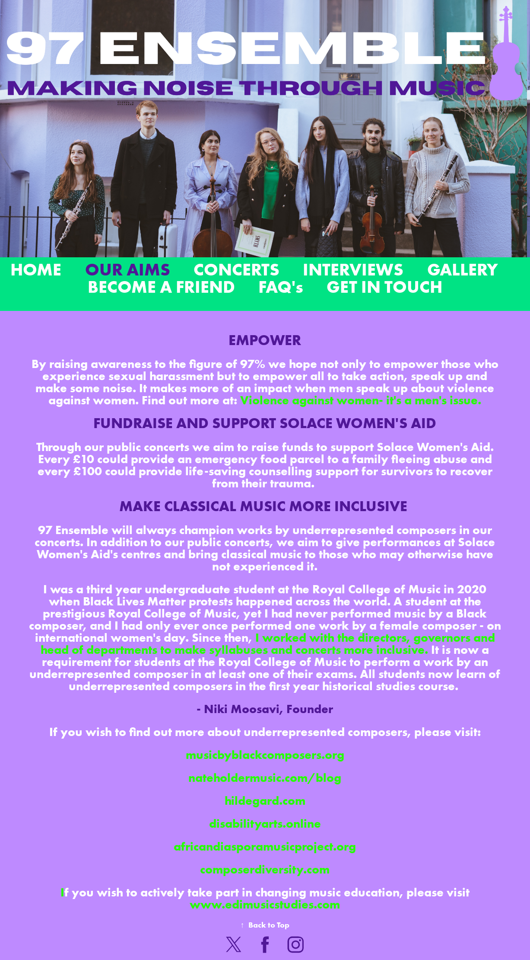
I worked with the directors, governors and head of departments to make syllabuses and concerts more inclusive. (268, 643)
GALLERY (462, 269)
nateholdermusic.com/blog (264, 777)
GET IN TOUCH (384, 286)
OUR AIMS (127, 269)
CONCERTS (236, 269)
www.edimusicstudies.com (265, 904)
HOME (35, 269)
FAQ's (280, 286)
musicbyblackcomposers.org (265, 754)
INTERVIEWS (353, 269)
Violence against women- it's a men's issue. (360, 400)
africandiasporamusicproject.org (265, 846)
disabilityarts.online (265, 823)
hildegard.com (265, 800)
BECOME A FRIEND (161, 286)
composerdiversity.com (265, 869)
